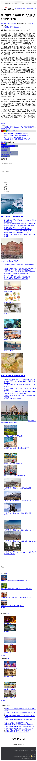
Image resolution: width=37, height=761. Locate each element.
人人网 (23, 127)
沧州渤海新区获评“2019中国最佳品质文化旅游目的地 (20, 225)
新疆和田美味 (8, 339)
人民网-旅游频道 (11, 23)
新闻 (12, 3)
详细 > (29, 580)
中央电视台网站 (19, 750)
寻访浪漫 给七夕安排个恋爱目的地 (14, 475)
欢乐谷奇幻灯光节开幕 (11, 668)
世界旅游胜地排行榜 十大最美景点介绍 (17, 732)
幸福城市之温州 (9, 350)
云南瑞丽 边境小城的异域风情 (13, 463)
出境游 (8, 130)
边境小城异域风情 (9, 689)
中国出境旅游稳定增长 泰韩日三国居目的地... (17, 135)
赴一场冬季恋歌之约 (10, 644)
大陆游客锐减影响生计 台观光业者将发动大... (17, 139)
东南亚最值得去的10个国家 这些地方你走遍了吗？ (20, 726)
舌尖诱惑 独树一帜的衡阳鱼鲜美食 (13, 376)
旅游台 (3, 123)
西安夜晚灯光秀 (9, 623)
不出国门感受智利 (9, 697)
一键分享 (7, 129)
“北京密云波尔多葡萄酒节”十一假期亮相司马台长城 (19, 379)
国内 (16, 8)
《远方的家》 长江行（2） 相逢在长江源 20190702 (19, 530)
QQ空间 (3, 27)
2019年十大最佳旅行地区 (9, 261)
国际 (18, 8)
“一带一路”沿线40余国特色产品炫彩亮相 (16, 279)
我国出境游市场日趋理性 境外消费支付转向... (17, 133)
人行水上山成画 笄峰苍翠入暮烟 (13, 436)
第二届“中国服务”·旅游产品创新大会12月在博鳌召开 (19, 223)
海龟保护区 (7, 328)
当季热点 (3, 144)
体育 (23, 3)
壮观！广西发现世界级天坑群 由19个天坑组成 (14, 589)
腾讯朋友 (33, 127)
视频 (16, 3)
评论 (35, 8)
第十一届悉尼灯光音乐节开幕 (13, 275)
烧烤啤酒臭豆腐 (9, 302)
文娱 (26, 8)
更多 (30, 3)
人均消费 (14, 130)
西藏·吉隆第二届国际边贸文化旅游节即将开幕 (17, 229)
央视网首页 (7, 3)
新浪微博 (8, 27)
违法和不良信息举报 (17, 756)
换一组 (3, 607)
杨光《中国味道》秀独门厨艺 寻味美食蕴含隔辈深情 (20, 391)
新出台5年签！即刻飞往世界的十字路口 (16, 273)
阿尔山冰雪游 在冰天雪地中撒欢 (12, 217)
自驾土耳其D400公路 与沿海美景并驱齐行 (16, 448)
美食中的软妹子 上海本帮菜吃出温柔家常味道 (14, 597)
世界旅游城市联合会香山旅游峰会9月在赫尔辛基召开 (20, 268)
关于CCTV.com (29, 750)
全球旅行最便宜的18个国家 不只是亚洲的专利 (19, 728)
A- (30, 23)
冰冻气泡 (6, 313)
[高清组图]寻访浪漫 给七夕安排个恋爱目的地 (17, 270)
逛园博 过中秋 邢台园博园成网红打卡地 (16, 232)
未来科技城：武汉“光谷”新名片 (10, 606)
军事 (27, 3)
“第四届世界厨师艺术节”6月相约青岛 (15, 393)
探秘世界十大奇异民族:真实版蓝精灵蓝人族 (18, 730)
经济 (20, 3)
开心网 (3, 129)
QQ (17, 27)
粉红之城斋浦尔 (9, 676)
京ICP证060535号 (26, 756)
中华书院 (6, 632)
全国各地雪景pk (9, 291)
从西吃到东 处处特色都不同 (12, 399)
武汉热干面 (7, 652)
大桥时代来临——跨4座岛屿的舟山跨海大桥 (14, 580)
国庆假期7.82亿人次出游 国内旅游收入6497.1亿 (18, 230)
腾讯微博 (13, 27)
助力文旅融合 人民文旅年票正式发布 (15, 227)
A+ (32, 23)
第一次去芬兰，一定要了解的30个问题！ (17, 723)
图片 (32, 8)
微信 (19, 27)
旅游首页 (3, 23)
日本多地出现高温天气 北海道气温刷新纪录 (17, 277)
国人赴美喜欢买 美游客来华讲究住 (14, 137)
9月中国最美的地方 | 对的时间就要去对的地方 (19, 724)
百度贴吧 (27, 127)
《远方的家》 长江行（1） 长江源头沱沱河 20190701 (20, 541)
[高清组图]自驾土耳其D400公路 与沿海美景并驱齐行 (19, 271)
